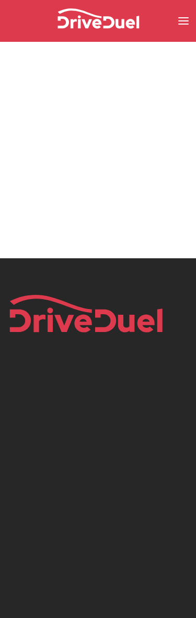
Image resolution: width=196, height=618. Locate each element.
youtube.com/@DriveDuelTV (64, 558)
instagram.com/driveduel (58, 508)
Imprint (20, 424)
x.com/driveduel (41, 525)
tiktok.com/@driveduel (53, 541)
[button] (183, 21)
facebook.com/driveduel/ (58, 491)
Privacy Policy (31, 441)
